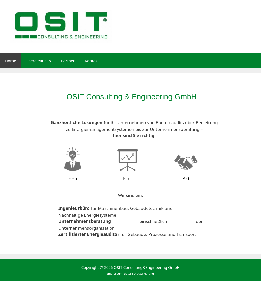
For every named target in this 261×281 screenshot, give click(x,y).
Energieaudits (38, 60)
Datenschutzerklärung (139, 273)
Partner (68, 60)
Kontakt (92, 60)
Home (10, 60)
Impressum (115, 273)
